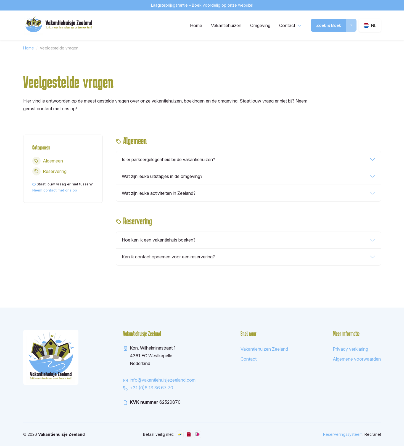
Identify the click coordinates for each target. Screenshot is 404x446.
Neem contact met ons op (54, 190)
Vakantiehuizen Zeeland (264, 349)
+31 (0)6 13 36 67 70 (151, 387)
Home (196, 25)
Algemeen (47, 161)
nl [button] (373, 25)
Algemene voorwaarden (357, 359)
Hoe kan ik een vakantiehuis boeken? (159, 240)
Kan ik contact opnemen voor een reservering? (168, 256)
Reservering (49, 171)
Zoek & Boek (328, 25)
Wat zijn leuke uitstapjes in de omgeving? (162, 176)
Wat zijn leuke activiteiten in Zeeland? (159, 193)
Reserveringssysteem (343, 434)
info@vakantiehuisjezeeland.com (163, 380)
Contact (287, 25)
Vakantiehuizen (226, 25)
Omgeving (260, 25)
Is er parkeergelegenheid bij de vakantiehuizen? (168, 159)
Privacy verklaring (350, 349)
